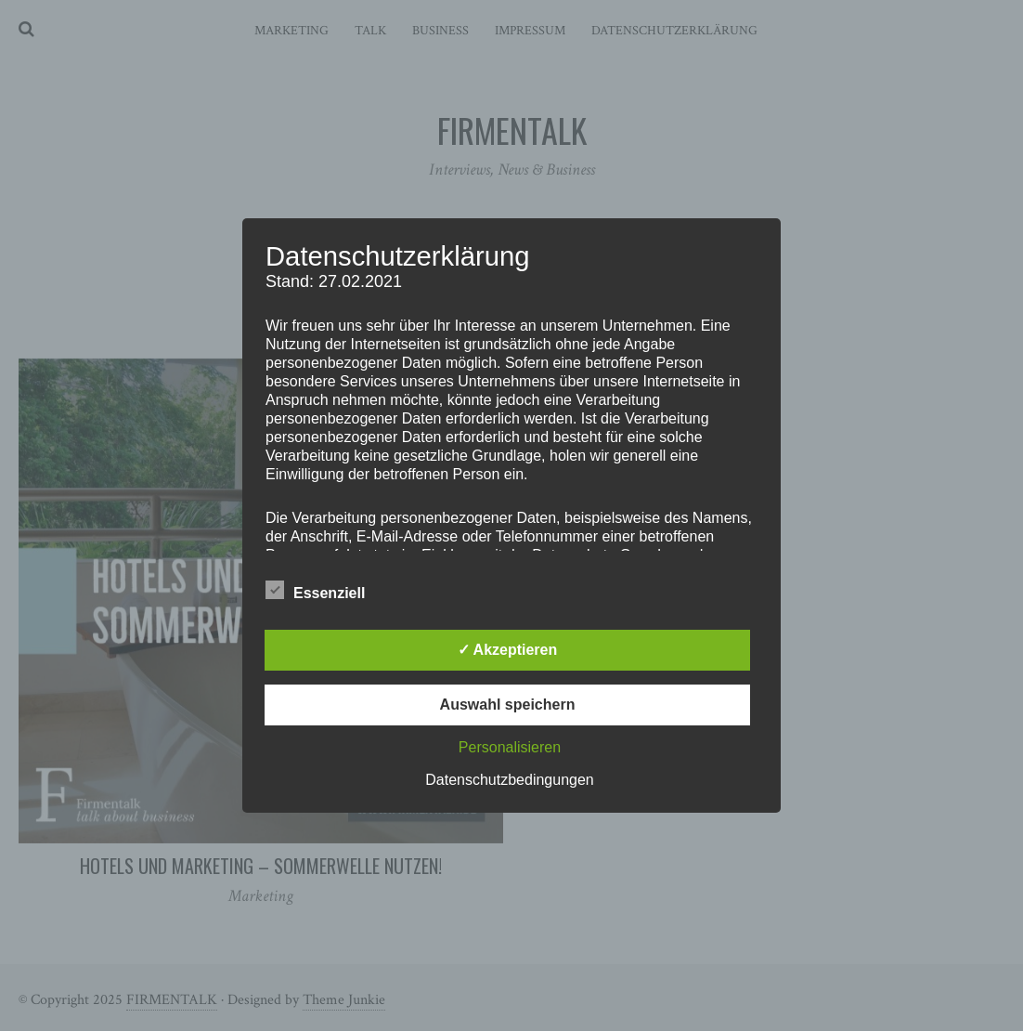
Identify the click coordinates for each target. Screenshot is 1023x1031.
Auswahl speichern (508, 704)
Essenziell (315, 590)
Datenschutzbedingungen (509, 780)
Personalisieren (510, 747)
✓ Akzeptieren (508, 650)
